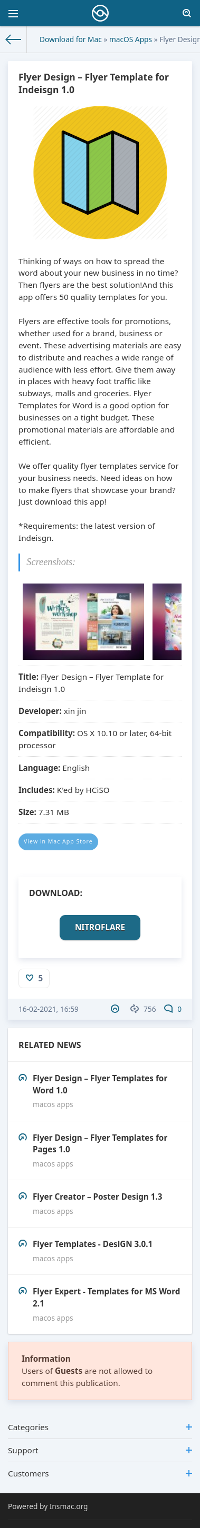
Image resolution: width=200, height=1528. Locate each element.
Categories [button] (100, 1427)
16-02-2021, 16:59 (48, 1009)
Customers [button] (100, 1473)
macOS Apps (130, 39)
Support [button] (100, 1450)
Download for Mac (71, 39)
